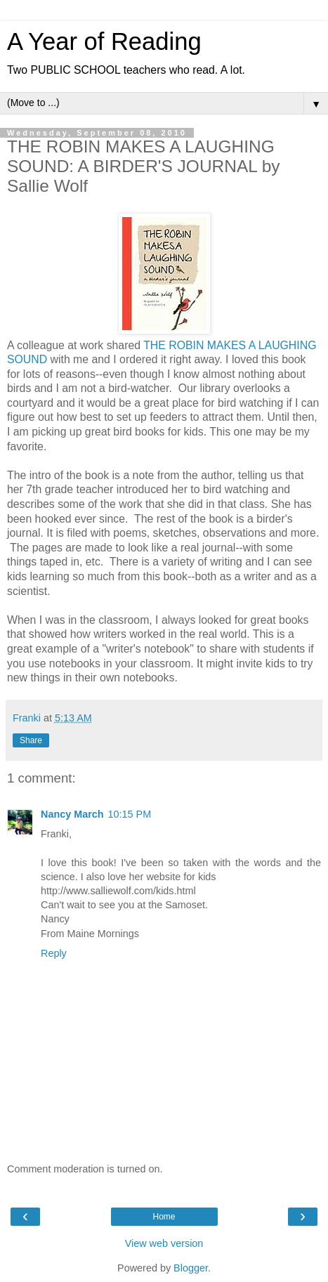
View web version (164, 1243)
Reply (54, 953)
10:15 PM (130, 814)
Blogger (190, 1268)
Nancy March (72, 814)
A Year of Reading (104, 41)
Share (31, 740)
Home (163, 1217)
